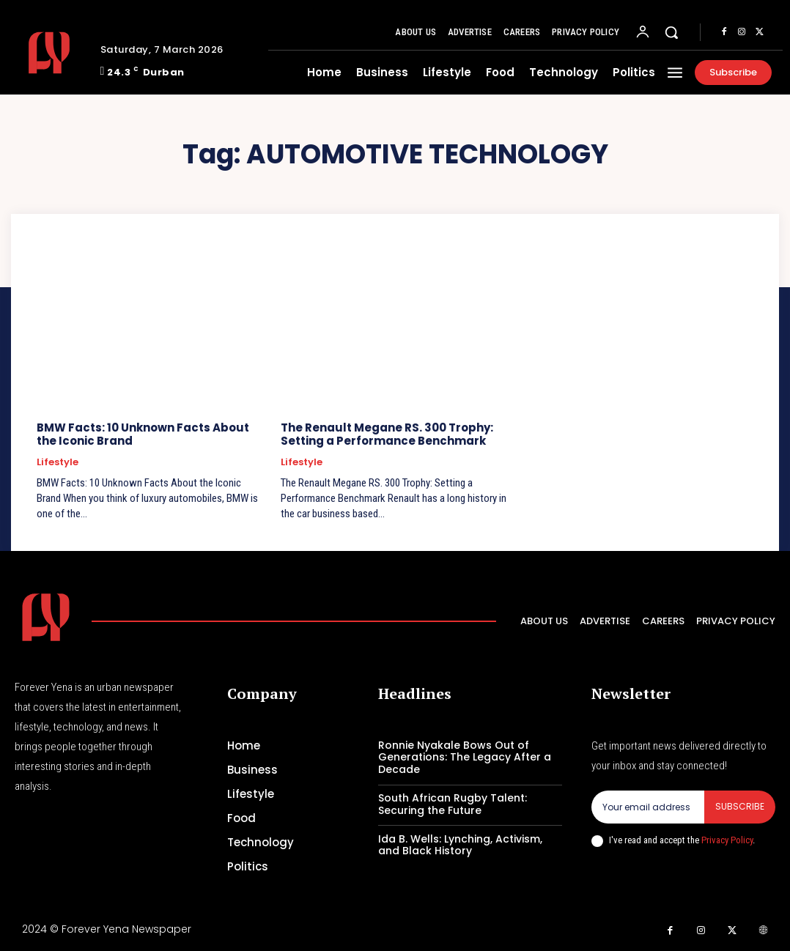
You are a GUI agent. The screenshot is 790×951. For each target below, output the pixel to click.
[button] (671, 32)
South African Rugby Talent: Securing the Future (452, 804)
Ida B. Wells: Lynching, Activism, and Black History (460, 845)
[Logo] (52, 53)
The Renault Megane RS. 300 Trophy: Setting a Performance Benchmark (387, 434)
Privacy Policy (727, 839)
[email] (647, 807)
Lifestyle (57, 462)
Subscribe (739, 806)
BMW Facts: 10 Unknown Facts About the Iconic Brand (143, 434)
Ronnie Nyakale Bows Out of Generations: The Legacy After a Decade (464, 757)
